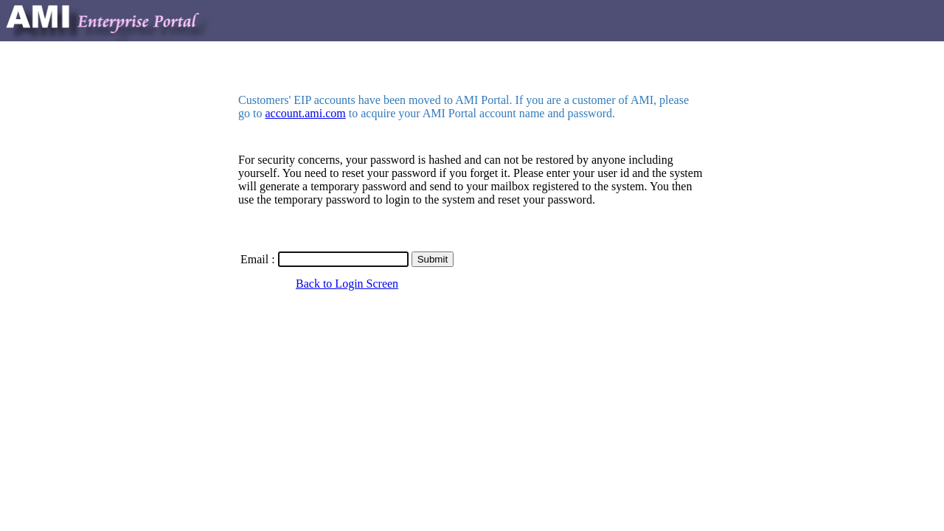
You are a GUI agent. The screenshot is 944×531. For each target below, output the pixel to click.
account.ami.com (305, 113)
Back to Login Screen (347, 283)
